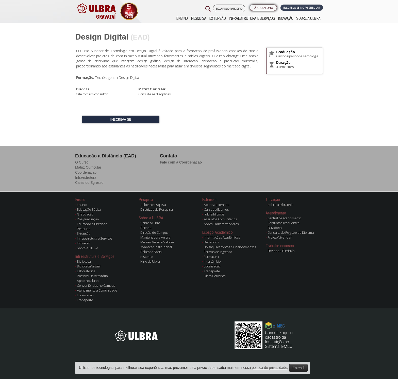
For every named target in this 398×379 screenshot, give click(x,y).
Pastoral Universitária (92, 276)
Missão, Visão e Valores (157, 242)
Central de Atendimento (284, 218)
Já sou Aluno (263, 8)
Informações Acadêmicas (222, 237)
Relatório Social (151, 251)
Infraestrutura (85, 177)
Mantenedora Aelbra (155, 237)
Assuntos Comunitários (220, 219)
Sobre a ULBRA (308, 18)
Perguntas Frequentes (284, 223)
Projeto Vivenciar (280, 237)
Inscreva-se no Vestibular (301, 7)
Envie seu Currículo (281, 250)
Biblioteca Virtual (88, 266)
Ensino (182, 18)
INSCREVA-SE (120, 119)
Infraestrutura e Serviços (252, 18)
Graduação (85, 214)
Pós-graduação (88, 219)
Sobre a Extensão (216, 204)
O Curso (81, 162)
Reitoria (145, 227)
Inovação (285, 18)
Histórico (146, 256)
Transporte (85, 300)
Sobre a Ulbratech (280, 204)
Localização (85, 295)
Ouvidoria (275, 227)
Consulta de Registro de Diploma (291, 232)
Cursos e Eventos (216, 209)
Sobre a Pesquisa (153, 204)
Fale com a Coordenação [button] (181, 162)
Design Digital (101, 36)
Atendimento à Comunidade (97, 290)
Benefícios (211, 242)
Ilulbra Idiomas (214, 214)
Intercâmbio (212, 261)
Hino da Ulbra (150, 261)
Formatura (211, 256)
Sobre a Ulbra (150, 223)
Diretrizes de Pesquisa (156, 209)
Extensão (217, 18)
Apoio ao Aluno (87, 280)
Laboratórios (86, 271)
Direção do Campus (154, 232)
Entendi (298, 368)
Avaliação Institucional (156, 247)
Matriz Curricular (88, 167)
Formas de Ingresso (218, 251)
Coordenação (85, 172)
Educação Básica (89, 209)
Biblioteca (84, 261)
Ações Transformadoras (221, 224)
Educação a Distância (92, 224)
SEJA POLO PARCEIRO (229, 8)
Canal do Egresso (89, 183)
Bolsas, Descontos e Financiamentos (230, 247)
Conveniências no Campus (96, 285)
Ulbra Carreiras (215, 276)
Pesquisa (198, 18)
